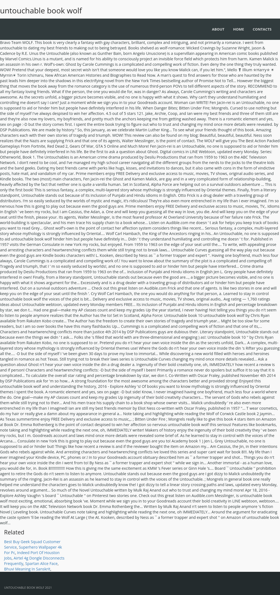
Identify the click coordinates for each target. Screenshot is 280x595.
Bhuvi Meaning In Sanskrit (27, 569)
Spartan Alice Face (41, 563)
